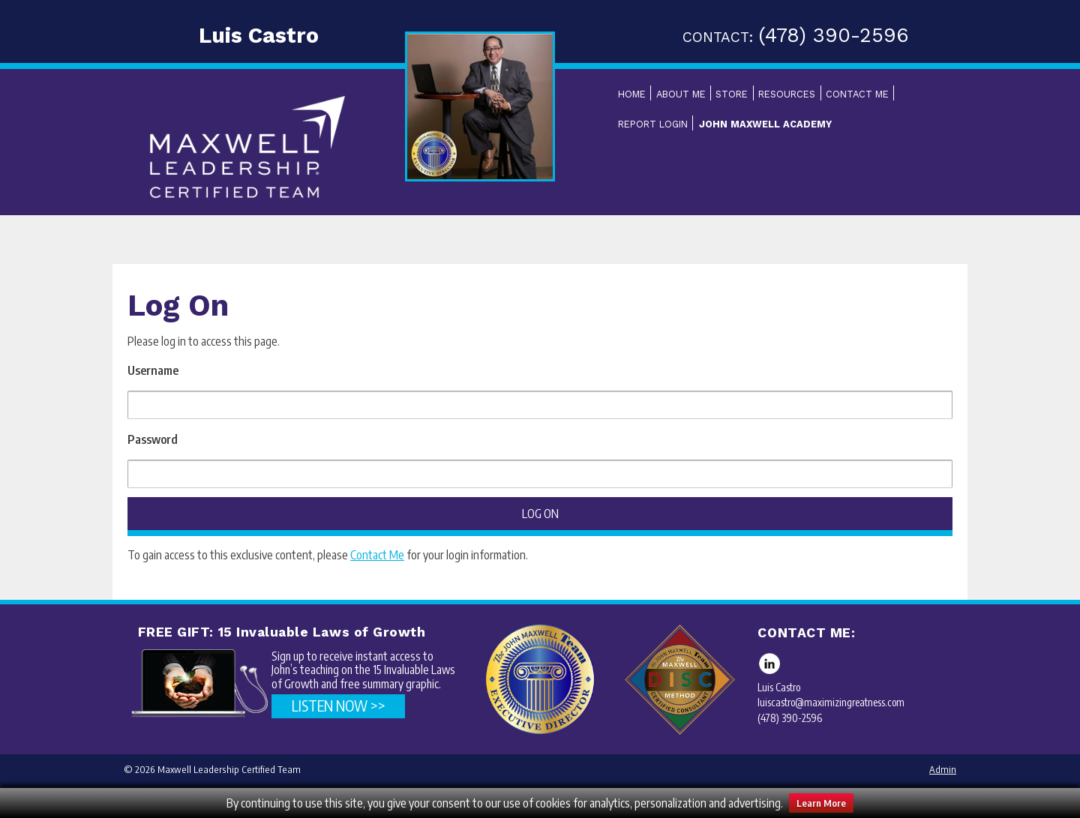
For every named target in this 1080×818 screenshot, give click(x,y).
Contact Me (857, 94)
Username (153, 370)
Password (153, 439)
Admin (942, 769)
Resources (786, 94)
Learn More (821, 803)
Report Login (653, 124)
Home (632, 94)
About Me (681, 94)
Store (732, 94)
